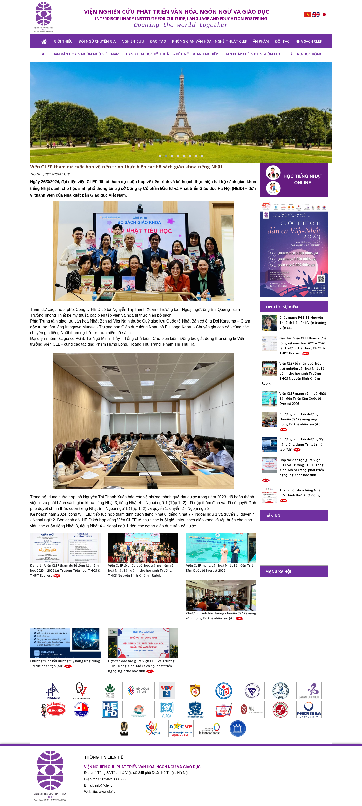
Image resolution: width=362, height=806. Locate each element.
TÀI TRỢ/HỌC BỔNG (305, 54)
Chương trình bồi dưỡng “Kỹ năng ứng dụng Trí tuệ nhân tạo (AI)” (65, 663)
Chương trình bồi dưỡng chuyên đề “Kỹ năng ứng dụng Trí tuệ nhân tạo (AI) (221, 615)
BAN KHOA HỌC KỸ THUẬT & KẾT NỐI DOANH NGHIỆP (172, 54)
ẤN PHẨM (261, 41)
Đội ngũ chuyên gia (97, 41)
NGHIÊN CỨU (133, 41)
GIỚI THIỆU (63, 41)
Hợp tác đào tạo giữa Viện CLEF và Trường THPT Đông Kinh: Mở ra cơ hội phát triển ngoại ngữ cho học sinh (141, 666)
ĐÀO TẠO (158, 41)
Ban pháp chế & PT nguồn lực (253, 54)
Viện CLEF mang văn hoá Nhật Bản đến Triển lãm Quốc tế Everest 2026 (220, 568)
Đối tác (282, 41)
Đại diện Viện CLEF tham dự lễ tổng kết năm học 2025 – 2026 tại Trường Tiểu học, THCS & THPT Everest (65, 570)
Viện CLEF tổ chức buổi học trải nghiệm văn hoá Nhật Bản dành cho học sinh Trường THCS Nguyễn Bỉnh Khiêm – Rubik (142, 570)
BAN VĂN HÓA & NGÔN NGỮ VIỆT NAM (86, 54)
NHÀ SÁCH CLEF (308, 41)
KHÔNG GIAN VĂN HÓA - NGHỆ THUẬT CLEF (209, 41)
